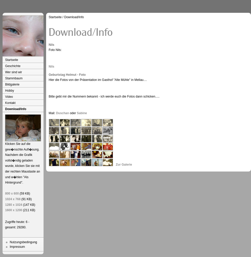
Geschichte (12, 66)
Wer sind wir (13, 72)
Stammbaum (14, 78)
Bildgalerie (12, 84)
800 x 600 (12, 193)
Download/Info (15, 109)
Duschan (62, 113)
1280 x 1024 (13, 205)
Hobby (9, 90)
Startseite (11, 60)
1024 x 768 (12, 199)
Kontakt (10, 103)
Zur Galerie (124, 164)
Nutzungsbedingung (23, 242)
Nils (51, 66)
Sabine (82, 113)
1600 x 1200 (13, 210)
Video (9, 97)
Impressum (17, 247)
